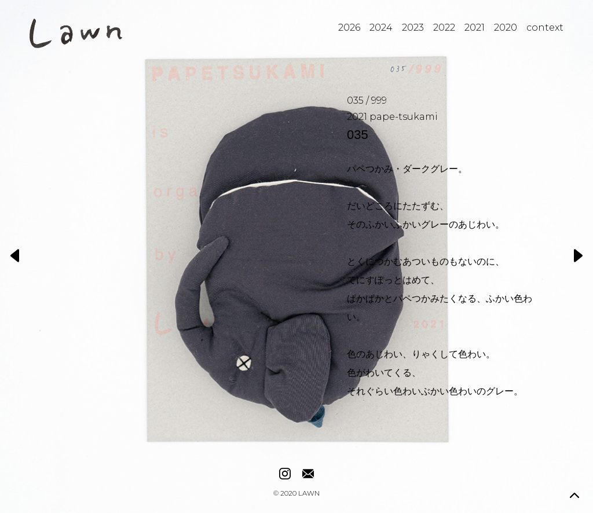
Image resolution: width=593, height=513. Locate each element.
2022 (444, 27)
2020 (505, 27)
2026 (349, 27)
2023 (413, 27)
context (544, 27)
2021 (474, 27)
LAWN (309, 493)
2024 (381, 27)
